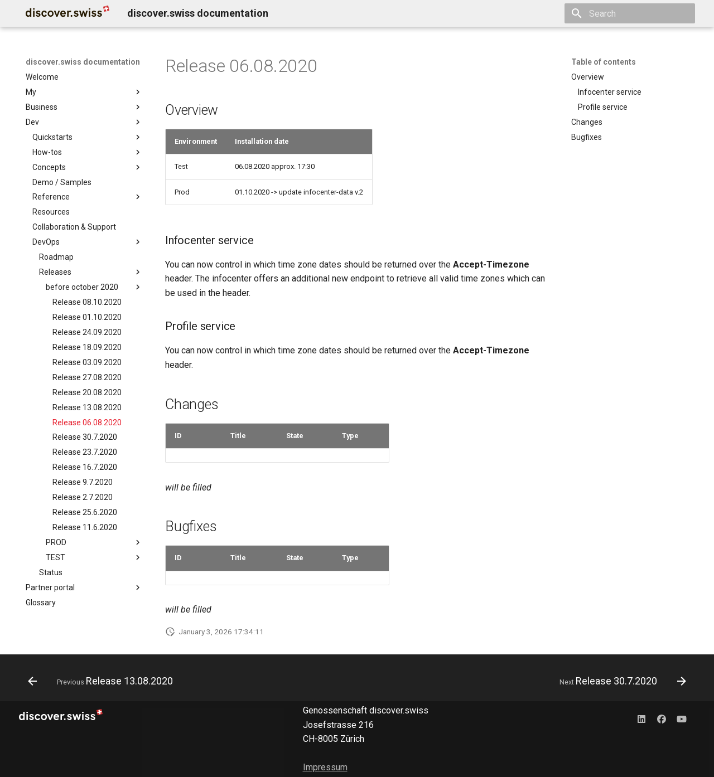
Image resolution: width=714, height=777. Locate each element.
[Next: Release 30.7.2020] (619, 681)
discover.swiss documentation (83, 61)
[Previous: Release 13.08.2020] (103, 681)
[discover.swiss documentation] (67, 13)
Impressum (325, 767)
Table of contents (603, 61)
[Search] (630, 13)
